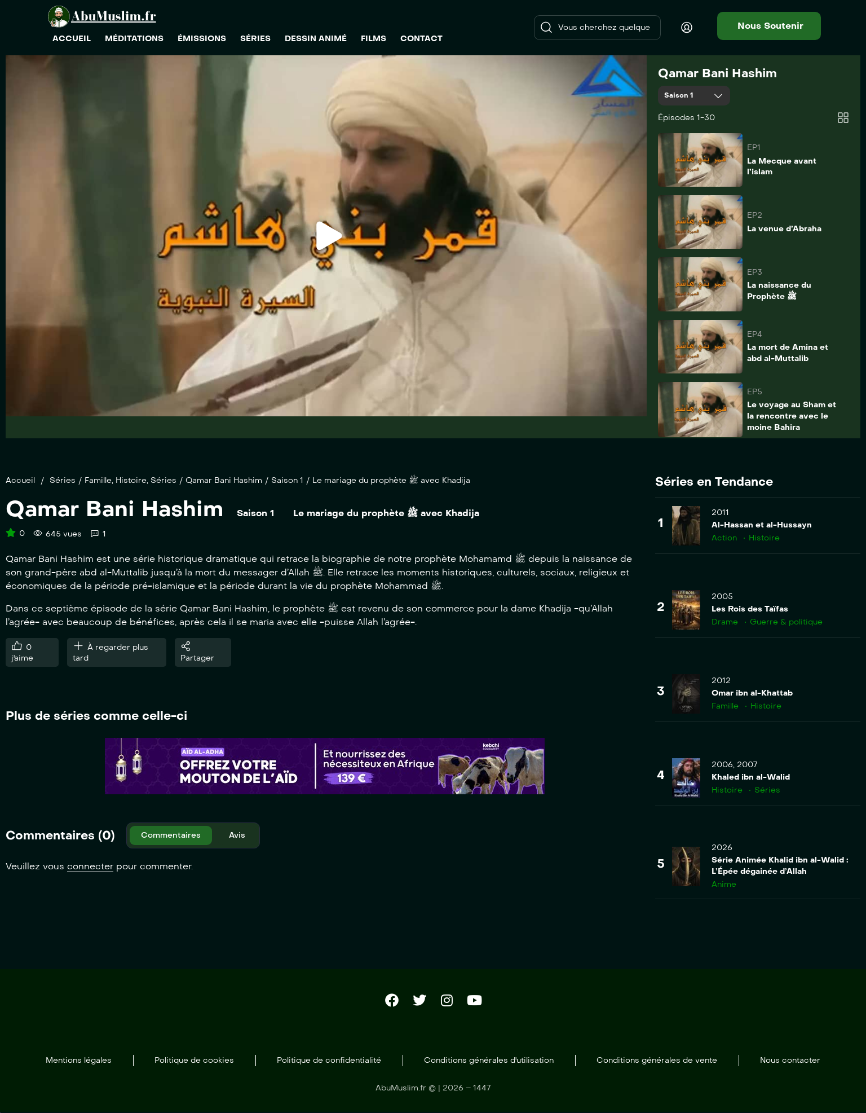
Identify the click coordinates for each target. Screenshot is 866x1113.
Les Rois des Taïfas (750, 609)
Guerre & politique (786, 622)
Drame (725, 622)
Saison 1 (680, 95)
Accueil (20, 480)
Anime (724, 884)
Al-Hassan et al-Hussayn (762, 525)
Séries (63, 480)
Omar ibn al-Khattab (752, 693)
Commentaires (171, 835)
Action (724, 538)
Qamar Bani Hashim (717, 73)
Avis (237, 835)
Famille (98, 480)
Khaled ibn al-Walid (751, 777)
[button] (769, 26)
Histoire (131, 480)
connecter (90, 866)
